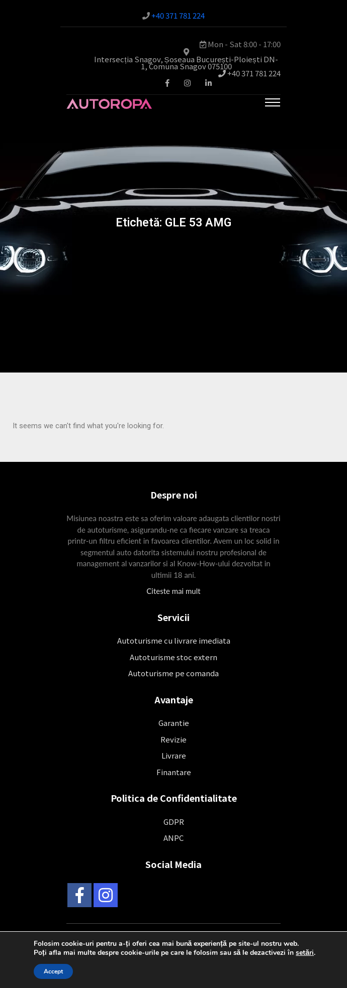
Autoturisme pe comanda (173, 673)
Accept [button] (53, 971)
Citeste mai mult (173, 590)
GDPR (173, 821)
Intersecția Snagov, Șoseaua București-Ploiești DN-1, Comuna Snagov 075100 (186, 63)
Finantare (173, 772)
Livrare (173, 755)
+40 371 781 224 (178, 15)
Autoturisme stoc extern (173, 657)
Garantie (173, 722)
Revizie (173, 739)
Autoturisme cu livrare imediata (173, 640)
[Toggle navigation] (273, 102)
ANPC (173, 837)
